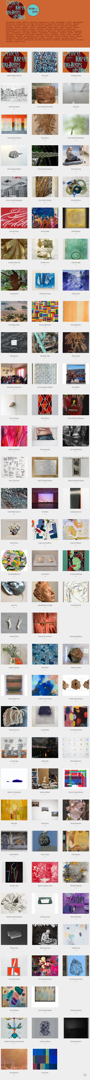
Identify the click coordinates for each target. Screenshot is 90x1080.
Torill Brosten (73, 38)
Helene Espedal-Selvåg (70, 29)
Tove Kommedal (9, 39)
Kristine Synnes (39, 34)
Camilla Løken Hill (17, 25)
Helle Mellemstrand (10, 31)
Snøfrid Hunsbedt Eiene (31, 38)
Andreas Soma (25, 22)
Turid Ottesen (38, 39)
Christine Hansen (48, 25)
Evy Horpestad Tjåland (53, 27)
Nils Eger (37, 36)
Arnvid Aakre (76, 24)
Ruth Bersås (72, 36)
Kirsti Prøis (70, 32)
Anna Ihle (52, 22)
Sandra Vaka (79, 36)
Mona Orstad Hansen (28, 36)
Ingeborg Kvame (25, 31)
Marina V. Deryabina (10, 36)
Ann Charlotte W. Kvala (44, 22)
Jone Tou (8, 32)
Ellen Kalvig (32, 27)
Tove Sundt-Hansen (18, 39)
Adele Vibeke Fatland (10, 22)
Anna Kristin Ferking (60, 22)
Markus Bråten (19, 36)
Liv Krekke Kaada (55, 34)
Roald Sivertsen (49, 36)
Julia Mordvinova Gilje (16, 32)
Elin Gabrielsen (9, 27)
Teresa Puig (57, 38)
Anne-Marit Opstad (52, 24)
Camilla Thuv (26, 25)
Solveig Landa (41, 38)
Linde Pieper (47, 34)
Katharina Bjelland (53, 32)
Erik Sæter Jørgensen (41, 27)
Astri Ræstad (9, 25)
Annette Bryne (60, 24)
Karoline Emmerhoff (43, 32)
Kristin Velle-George (30, 34)
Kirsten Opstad (63, 32)
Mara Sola (69, 34)
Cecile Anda (40, 25)
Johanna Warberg (78, 31)
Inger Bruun (33, 31)
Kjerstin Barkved (10, 34)
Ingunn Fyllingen (51, 31)
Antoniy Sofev (68, 24)
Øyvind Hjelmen (9, 41)
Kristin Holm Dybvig (19, 34)
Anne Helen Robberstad (78, 22)
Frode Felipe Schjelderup (11, 29)
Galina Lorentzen (23, 29)
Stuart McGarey (49, 38)
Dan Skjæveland (64, 25)
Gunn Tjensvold (49, 29)
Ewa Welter (62, 27)
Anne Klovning (31, 24)
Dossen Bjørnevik (73, 25)
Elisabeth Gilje (24, 27)
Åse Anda (23, 41)
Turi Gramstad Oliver (29, 39)
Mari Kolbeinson (76, 34)
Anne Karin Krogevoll (21, 24)
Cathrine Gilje (33, 25)
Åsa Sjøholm (17, 41)
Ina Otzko (19, 31)
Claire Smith (56, 25)
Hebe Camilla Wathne (58, 29)
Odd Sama (42, 36)
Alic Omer (19, 22)
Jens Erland (69, 31)
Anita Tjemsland (33, 22)
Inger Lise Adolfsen (42, 31)
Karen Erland (34, 32)
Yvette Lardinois (79, 39)
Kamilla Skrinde (26, 32)
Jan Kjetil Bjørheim (61, 31)
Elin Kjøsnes (17, 27)
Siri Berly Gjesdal (21, 38)
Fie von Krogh (69, 27)
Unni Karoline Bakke (47, 39)
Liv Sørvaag (62, 34)
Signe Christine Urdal (11, 38)
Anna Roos (69, 22)
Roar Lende (65, 36)
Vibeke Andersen (56, 39)
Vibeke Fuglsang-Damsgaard (68, 39)
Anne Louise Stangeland (40, 24)
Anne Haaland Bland (10, 24)
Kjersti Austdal (78, 32)
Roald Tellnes (58, 36)
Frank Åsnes (76, 27)
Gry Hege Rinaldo (40, 29)
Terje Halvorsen (65, 38)
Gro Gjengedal (31, 29)
